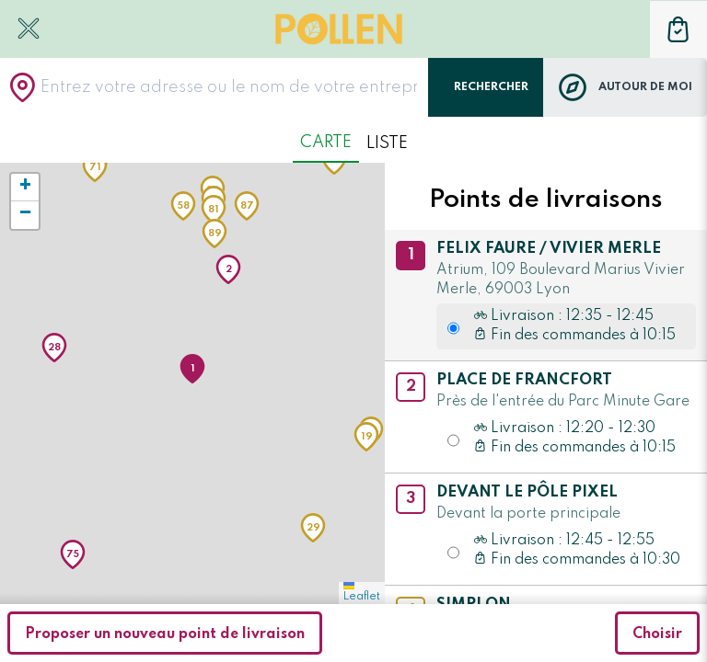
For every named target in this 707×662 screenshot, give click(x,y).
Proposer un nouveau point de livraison (165, 634)
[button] (192, 368)
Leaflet (361, 592)
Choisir (657, 634)
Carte (326, 142)
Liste (387, 143)
